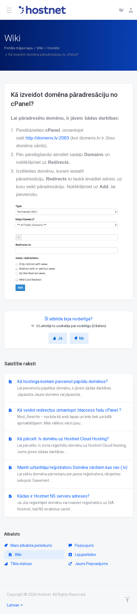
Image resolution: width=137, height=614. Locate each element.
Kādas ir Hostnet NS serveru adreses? (68, 503)
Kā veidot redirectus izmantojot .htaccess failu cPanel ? (68, 417)
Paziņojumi (81, 545)
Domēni (53, 48)
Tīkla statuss (18, 564)
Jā (57, 338)
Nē (79, 338)
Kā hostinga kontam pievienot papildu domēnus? (68, 388)
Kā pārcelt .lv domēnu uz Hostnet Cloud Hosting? (68, 445)
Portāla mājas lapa (18, 48)
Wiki (40, 48)
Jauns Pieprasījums (88, 564)
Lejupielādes (82, 554)
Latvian (15, 605)
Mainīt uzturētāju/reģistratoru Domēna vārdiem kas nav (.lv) (68, 474)
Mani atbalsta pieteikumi (28, 545)
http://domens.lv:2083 (47, 138)
